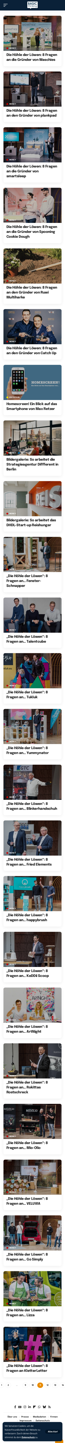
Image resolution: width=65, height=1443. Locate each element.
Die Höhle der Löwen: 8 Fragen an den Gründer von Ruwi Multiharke (31, 292)
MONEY (12, 48)
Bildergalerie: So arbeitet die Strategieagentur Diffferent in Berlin (32, 464)
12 (48, 1385)
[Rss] (49, 1407)
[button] (52, 1432)
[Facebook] (15, 1407)
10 (33, 1385)
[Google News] (19, 1407)
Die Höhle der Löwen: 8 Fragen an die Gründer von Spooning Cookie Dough (31, 232)
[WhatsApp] (39, 1407)
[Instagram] (25, 1407)
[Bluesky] (44, 1407)
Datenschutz (28, 1437)
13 (55, 1385)
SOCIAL (24, 453)
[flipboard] (34, 1407)
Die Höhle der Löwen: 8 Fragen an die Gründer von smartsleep (31, 171)
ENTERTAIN (14, 397)
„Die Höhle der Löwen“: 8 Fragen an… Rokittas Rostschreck (27, 1087)
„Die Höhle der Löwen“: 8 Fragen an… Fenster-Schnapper (27, 581)
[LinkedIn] (29, 1407)
